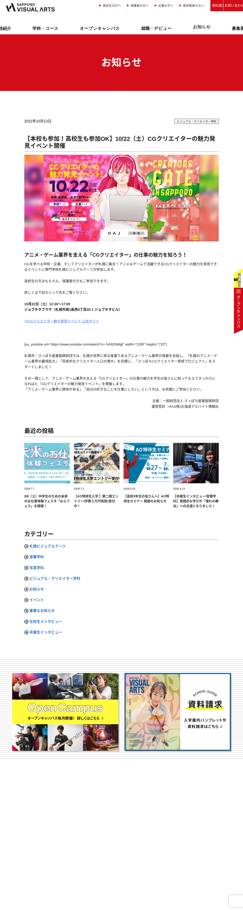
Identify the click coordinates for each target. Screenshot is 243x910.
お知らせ (200, 27)
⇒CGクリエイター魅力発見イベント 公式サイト (61, 321)
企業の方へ (137, 5)
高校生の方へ (84, 5)
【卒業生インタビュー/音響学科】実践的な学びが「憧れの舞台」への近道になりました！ (195, 501)
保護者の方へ (111, 5)
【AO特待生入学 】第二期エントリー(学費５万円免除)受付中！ (96, 501)
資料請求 (197, 5)
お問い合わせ (228, 5)
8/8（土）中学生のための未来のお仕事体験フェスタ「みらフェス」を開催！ (47, 501)
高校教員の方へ (165, 5)
